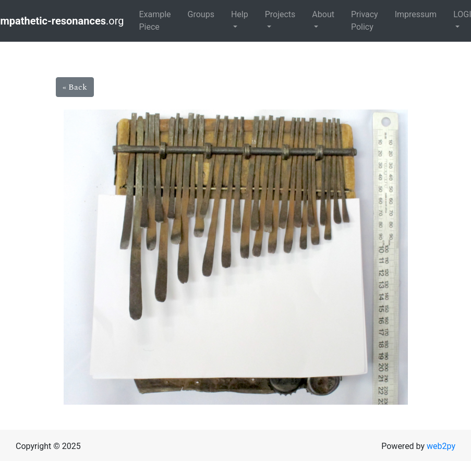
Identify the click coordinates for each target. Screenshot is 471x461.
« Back (75, 87)
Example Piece (155, 20)
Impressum (416, 14)
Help (239, 14)
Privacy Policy (364, 20)
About (323, 14)
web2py (441, 446)
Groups (201, 14)
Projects (280, 14)
